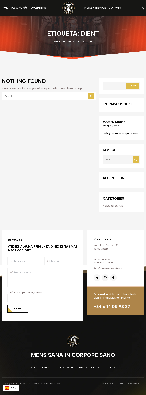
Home (34, 367)
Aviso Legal (108, 383)
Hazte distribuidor (89, 367)
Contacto (109, 367)
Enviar (17, 308)
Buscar (132, 85)
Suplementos (48, 367)
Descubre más (67, 367)
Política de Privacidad (132, 383)
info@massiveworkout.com (110, 268)
